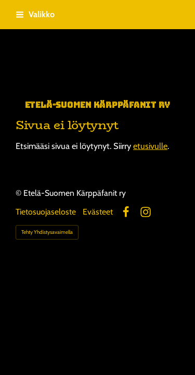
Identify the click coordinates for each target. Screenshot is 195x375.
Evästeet (98, 212)
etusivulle (150, 146)
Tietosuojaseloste (46, 212)
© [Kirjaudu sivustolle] (19, 193)
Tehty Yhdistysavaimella (47, 232)
